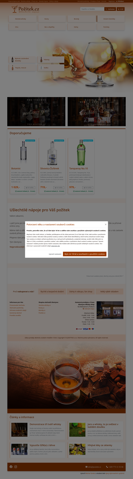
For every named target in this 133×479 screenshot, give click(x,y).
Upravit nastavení (55, 254)
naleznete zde (55, 246)
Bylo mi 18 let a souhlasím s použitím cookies (85, 254)
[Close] (105, 224)
